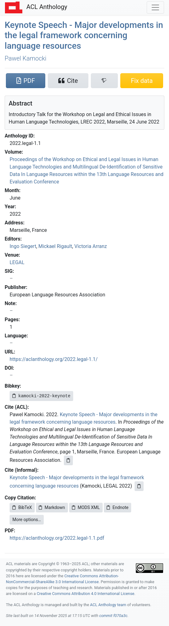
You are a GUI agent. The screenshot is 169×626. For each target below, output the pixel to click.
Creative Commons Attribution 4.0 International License (85, 593)
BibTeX (22, 507)
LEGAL (17, 262)
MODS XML (86, 507)
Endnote (117, 507)
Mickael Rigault (55, 246)
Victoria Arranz (90, 246)
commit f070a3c (113, 615)
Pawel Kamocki (26, 58)
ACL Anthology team (108, 604)
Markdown (52, 507)
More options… (26, 519)
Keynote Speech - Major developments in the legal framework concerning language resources (84, 35)
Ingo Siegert (23, 246)
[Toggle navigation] (155, 7)
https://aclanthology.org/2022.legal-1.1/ (54, 359)
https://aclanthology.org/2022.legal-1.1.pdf (57, 538)
